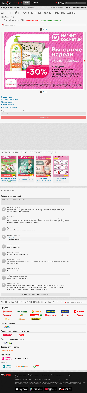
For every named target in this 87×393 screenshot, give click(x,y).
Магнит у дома (79, 311)
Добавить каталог (34, 375)
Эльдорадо (7, 335)
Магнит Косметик (14, 8)
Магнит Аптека (7, 366)
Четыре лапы (7, 351)
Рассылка (45, 375)
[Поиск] (75, 3)
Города (69, 375)
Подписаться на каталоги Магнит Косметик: (15, 111)
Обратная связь (20, 375)
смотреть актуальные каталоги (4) (51, 20)
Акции (26, 3)
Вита (22, 366)
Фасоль (22, 319)
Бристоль (50, 315)
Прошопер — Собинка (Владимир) (11, 3)
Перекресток (22, 311)
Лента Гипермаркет (65, 311)
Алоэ (36, 366)
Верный (7, 315)
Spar (36, 315)
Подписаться (43, 117)
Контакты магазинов (57, 375)
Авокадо (36, 319)
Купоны (35, 3)
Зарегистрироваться (79, 8)
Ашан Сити (79, 315)
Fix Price (7, 343)
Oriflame (22, 358)
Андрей (11, 238)
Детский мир (7, 327)
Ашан (65, 315)
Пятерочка (7, 311)
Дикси (36, 311)
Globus (22, 315)
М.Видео (22, 335)
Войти (68, 8)
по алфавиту (57, 302)
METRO (50, 311)
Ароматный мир (7, 319)
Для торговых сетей (21, 377)
